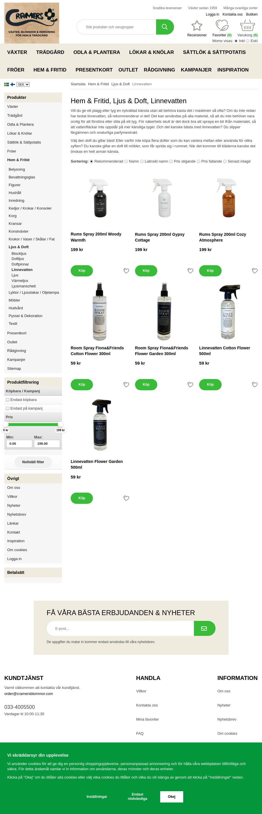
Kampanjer (196, 70)
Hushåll (35, 193)
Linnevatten (22, 269)
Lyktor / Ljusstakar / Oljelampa (35, 292)
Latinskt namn (156, 161)
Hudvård (16, 308)
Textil (13, 323)
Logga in (212, 14)
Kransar (15, 223)
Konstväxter (35, 231)
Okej (171, 797)
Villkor (12, 496)
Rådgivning (159, 70)
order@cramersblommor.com (28, 693)
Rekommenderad (108, 161)
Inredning (35, 200)
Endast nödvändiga (137, 796)
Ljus (15, 275)
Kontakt (13, 532)
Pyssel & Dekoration (35, 316)
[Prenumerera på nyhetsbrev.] (205, 628)
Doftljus (18, 259)
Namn (134, 161)
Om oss (13, 487)
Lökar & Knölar (153, 52)
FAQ (140, 733)
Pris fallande (211, 161)
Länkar (13, 523)
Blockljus (19, 253)
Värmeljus (20, 280)
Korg (12, 216)
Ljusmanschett (24, 286)
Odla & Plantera (98, 52)
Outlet (128, 70)
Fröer (17, 70)
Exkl (254, 41)
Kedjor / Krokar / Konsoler (30, 208)
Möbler (14, 300)
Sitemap (14, 368)
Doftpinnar (20, 264)
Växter (19, 52)
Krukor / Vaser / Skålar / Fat (35, 239)
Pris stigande (184, 161)
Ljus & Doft (35, 247)
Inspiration (232, 70)
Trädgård (52, 52)
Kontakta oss (233, 14)
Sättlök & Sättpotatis (216, 52)
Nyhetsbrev (16, 514)
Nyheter (13, 505)
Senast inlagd (239, 161)
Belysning (35, 169)
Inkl (242, 41)
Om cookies (17, 550)
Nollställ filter (33, 462)
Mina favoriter (147, 719)
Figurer (35, 185)
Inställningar (97, 797)
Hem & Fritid (51, 70)
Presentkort (94, 70)
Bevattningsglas (22, 177)
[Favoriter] (197, 28)
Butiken (252, 14)
